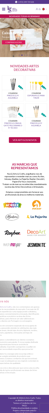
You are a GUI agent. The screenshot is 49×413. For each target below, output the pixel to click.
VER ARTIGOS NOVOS (24, 140)
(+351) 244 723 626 (24, 2)
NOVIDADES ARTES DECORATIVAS (24, 68)
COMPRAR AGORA (13, 42)
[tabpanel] (24, 37)
